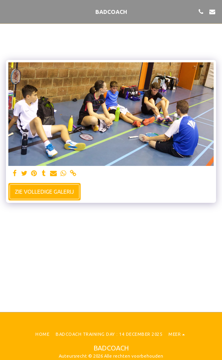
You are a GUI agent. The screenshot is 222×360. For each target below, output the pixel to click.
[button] (8, 11)
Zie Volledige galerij (44, 192)
